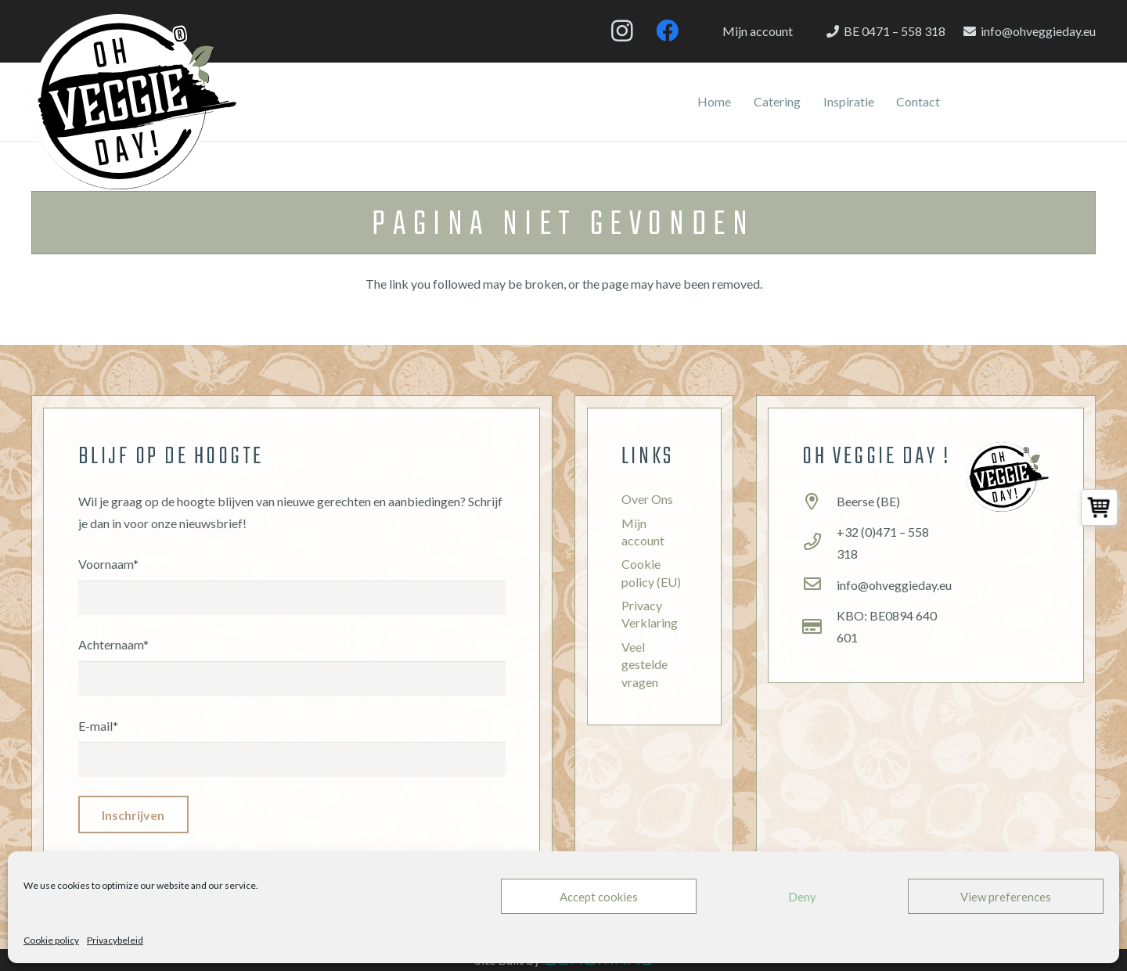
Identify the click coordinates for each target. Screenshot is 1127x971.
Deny (802, 897)
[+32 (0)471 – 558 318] (819, 543)
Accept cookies (599, 897)
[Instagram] (622, 31)
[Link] (133, 101)
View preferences (1005, 897)
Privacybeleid (115, 940)
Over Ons (647, 498)
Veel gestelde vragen (644, 664)
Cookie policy (51, 940)
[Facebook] (667, 31)
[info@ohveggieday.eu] (819, 585)
